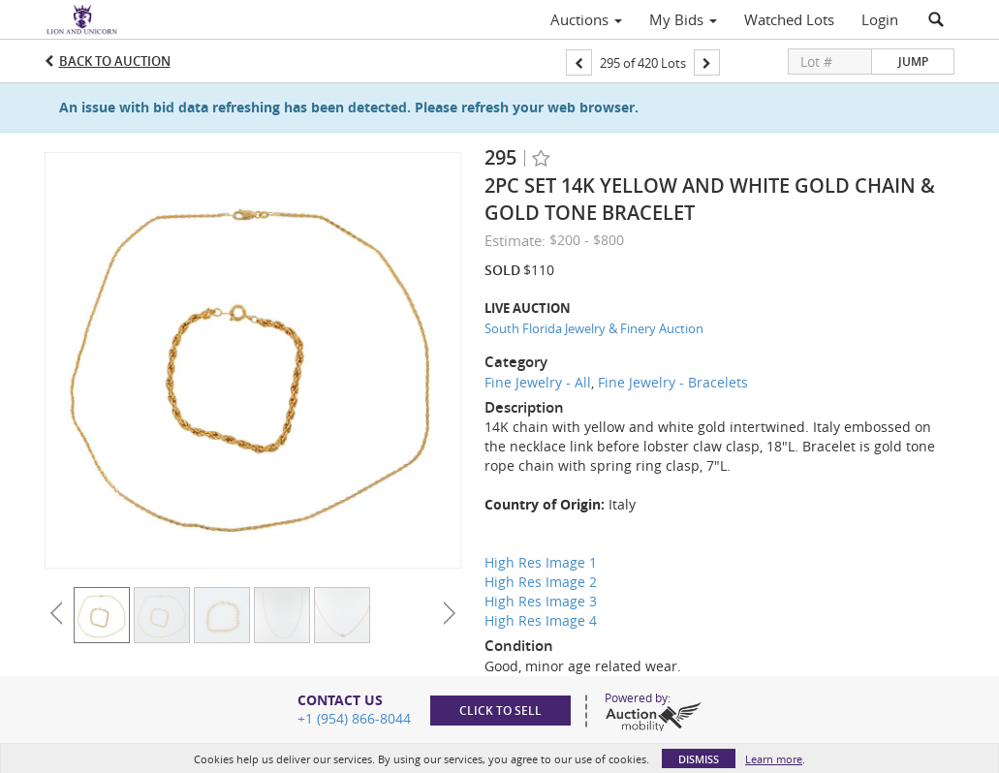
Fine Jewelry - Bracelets (673, 382)
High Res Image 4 (540, 620)
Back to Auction (115, 61)
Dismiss (698, 759)
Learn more (773, 759)
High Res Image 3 (540, 601)
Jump (913, 61)
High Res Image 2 (540, 581)
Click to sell (500, 710)
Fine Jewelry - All (537, 382)
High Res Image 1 (540, 562)
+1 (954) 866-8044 (354, 718)
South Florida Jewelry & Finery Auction (593, 328)
